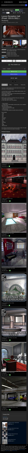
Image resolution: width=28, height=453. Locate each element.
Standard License (10, 55)
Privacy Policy (15, 450)
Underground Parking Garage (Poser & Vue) (10, 407)
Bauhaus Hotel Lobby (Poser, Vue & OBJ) (9, 337)
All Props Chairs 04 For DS (13, 433)
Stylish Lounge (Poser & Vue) (7, 198)
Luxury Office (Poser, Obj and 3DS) (8, 372)
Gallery (16, 11)
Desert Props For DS (11, 439)
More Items (16, 84)
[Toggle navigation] (2, 2)
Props (12, 52)
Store (12, 11)
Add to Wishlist (14, 74)
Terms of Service (22, 449)
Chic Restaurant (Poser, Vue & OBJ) (8, 268)
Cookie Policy (7, 450)
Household (15, 54)
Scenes (14, 52)
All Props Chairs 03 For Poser (13, 428)
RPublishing (5, 20)
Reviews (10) (23, 84)
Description (4, 84)
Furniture (14, 53)
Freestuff (21, 11)
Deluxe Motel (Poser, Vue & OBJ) (8, 233)
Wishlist (4, 12)
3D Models (8, 52)
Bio (8, 12)
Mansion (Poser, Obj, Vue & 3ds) (8, 163)
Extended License (16, 55)
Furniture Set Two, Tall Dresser (13, 422)
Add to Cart (14, 71)
